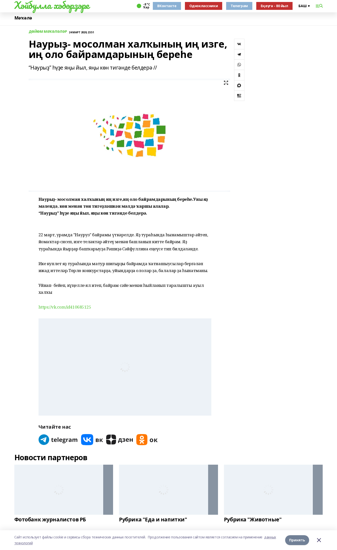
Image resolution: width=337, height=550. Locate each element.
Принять (297, 540)
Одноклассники (203, 5)
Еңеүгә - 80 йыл (274, 5)
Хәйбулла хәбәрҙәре (51, 5)
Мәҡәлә (23, 17)
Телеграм (239, 5)
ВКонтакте (166, 5)
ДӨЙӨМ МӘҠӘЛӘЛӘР (48, 32)
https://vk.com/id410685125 (65, 307)
